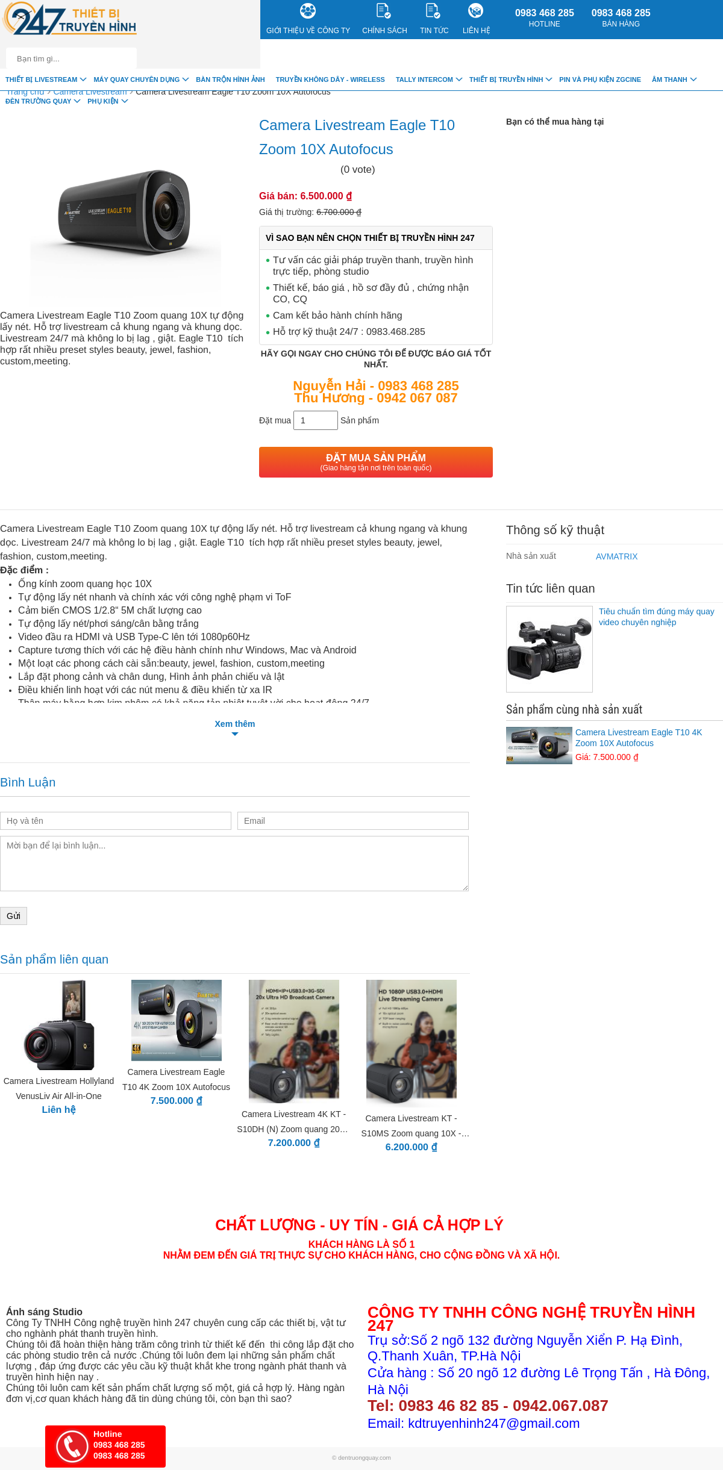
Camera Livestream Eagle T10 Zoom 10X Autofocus (233, 91)
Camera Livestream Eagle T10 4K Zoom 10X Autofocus (614, 744)
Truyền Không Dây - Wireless (330, 79)
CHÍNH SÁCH (384, 19)
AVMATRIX (617, 556)
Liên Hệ (476, 19)
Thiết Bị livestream (41, 79)
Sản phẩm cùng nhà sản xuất (574, 709)
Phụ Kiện (102, 101)
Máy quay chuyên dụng (136, 79)
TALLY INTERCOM (424, 79)
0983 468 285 (544, 18)
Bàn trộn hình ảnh (230, 79)
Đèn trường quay (38, 101)
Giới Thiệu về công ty (308, 19)
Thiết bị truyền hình (506, 79)
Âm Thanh (669, 79)
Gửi (13, 916)
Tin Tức (434, 19)
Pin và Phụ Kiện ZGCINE (600, 79)
